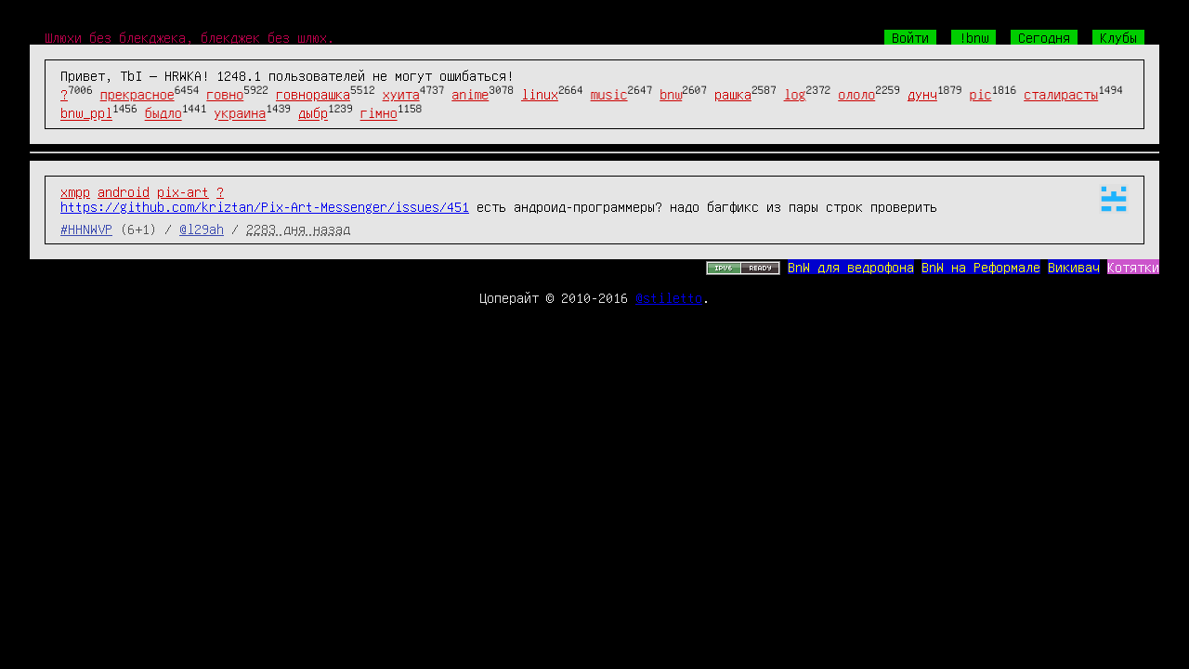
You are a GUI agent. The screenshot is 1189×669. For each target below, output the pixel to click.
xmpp (75, 191)
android (124, 191)
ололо (856, 93)
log (795, 93)
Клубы (1118, 37)
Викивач (1074, 266)
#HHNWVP (86, 228)
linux (539, 93)
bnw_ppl (86, 113)
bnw (671, 93)
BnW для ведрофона (851, 266)
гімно (379, 113)
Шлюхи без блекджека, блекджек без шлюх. (189, 37)
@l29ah (201, 228)
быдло (163, 113)
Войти (910, 37)
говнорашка (313, 93)
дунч (922, 93)
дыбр (313, 113)
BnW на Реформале (980, 266)
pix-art (183, 191)
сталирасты (1061, 93)
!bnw (973, 37)
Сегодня (1044, 37)
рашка (732, 93)
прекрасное (137, 93)
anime (470, 93)
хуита (401, 93)
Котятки (1133, 266)
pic (981, 93)
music (609, 93)
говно (224, 93)
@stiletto (668, 297)
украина (240, 113)
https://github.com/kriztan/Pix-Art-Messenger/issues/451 (264, 206)
